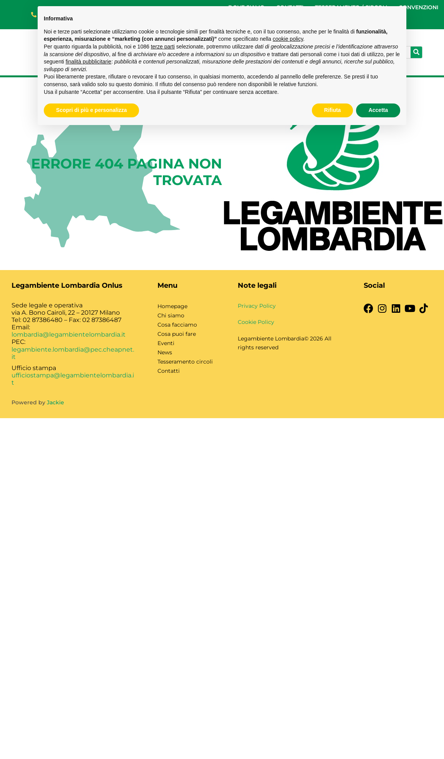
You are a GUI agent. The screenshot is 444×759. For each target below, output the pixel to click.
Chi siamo (170, 315)
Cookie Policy (256, 322)
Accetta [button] (378, 110)
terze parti (163, 46)
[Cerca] (416, 52)
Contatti (168, 370)
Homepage (172, 306)
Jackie (55, 402)
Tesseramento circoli (185, 361)
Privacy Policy (257, 305)
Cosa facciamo (177, 324)
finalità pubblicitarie (88, 61)
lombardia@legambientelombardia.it (69, 334)
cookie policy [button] (288, 39)
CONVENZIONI (418, 7)
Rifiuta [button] (332, 110)
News (164, 352)
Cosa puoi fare (176, 333)
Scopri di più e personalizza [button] (91, 110)
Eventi (165, 343)
